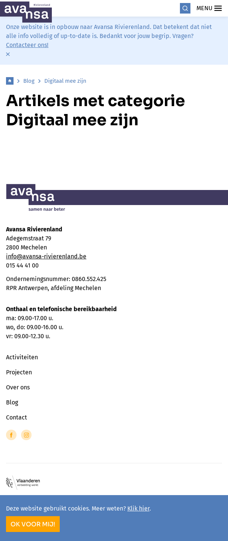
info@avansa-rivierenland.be (46, 256)
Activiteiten (22, 357)
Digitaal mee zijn (65, 81)
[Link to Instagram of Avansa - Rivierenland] (26, 435)
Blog (29, 81)
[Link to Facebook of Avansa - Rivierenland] (11, 435)
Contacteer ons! (27, 45)
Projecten (19, 372)
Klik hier (138, 508)
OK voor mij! (33, 524)
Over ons (18, 387)
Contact (16, 417)
